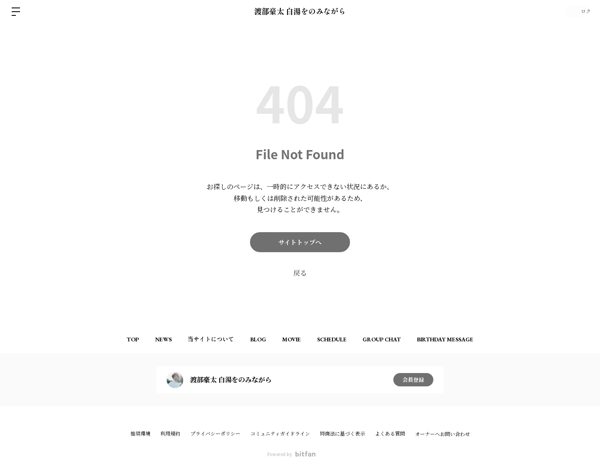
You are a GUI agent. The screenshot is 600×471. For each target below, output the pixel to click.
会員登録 (413, 379)
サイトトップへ (300, 242)
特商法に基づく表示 (342, 433)
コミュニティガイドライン (280, 433)
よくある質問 (390, 433)
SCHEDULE (339, 339)
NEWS (151, 339)
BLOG (256, 339)
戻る (300, 273)
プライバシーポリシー (215, 433)
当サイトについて (203, 339)
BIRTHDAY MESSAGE (462, 339)
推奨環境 (140, 433)
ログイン (575, 11)
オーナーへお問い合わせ (442, 434)
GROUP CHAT (394, 339)
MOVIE (294, 339)
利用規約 (170, 433)
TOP (116, 339)
